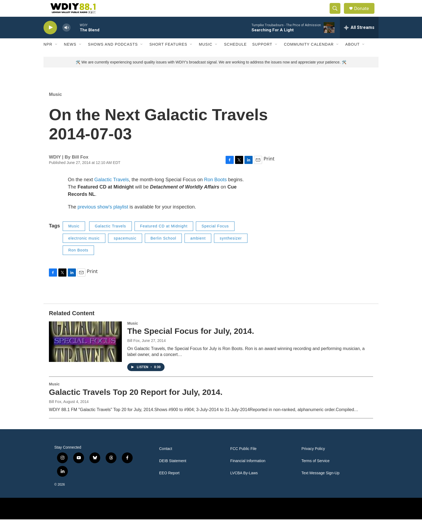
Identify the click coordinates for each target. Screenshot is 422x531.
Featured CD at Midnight (164, 238)
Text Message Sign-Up (321, 485)
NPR (47, 56)
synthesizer (231, 250)
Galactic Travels (111, 191)
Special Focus (215, 238)
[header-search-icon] (337, 14)
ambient (198, 250)
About (352, 56)
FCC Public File (243, 460)
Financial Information (247, 472)
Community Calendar (309, 56)
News (70, 56)
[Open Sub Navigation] (56, 56)
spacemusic (125, 250)
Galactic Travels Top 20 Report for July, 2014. (135, 403)
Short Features (168, 56)
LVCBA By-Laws (244, 485)
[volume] (66, 39)
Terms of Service (316, 472)
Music (205, 56)
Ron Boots (215, 191)
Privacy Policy (313, 460)
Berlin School (163, 250)
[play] (50, 39)
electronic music (84, 250)
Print (268, 170)
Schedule (235, 56)
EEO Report (169, 485)
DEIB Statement (172, 472)
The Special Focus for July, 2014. (190, 342)
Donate (364, 14)
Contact (165, 460)
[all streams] (359, 39)
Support (262, 56)
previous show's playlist (103, 218)
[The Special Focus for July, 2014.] (85, 353)
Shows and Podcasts (113, 56)
